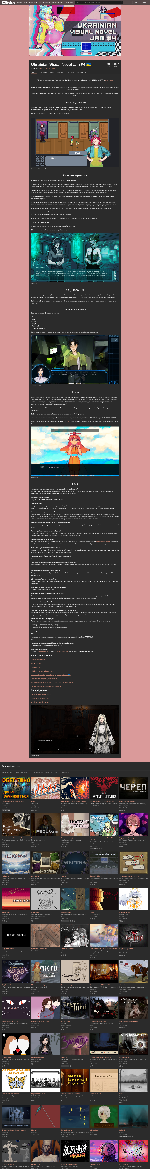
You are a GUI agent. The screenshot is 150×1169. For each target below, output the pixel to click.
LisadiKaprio (93, 844)
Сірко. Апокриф (125, 985)
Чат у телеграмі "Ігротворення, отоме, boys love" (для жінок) (52, 682)
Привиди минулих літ (38, 949)
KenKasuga (5, 1098)
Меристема (6, 912)
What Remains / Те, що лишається (102, 802)
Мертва (63, 876)
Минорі (34, 1130)
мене (68, 422)
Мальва (4, 917)
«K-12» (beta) (123, 1164)
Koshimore (122, 842)
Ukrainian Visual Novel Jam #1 (41, 694)
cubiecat (63, 917)
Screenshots (74, 72)
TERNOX (41, 68)
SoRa (62, 951)
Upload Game (44, 2)
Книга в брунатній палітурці (12, 838)
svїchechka (64, 1062)
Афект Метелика (37, 1057)
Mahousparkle (65, 842)
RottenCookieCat (36, 1096)
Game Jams (33, 2)
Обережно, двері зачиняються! (13, 802)
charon (121, 1023)
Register (144, 2)
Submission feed (86, 72)
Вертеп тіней (65, 1021)
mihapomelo (5, 1025)
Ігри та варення (124, 880)
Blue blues (34, 989)
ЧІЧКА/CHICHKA (95, 806)
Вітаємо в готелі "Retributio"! (100, 985)
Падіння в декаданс (126, 949)
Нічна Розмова (66, 912)
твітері (58, 651)
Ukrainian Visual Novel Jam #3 (41, 702)
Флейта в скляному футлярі (129, 876)
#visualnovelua (50, 68)
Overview (34, 72)
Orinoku (4, 989)
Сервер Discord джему (39, 660)
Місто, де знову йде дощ (40, 985)
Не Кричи (5, 876)
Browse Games (22, 2)
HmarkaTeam (5, 880)
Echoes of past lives (67, 949)
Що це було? (94, 1130)
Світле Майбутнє (96, 876)
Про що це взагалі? (9, 1164)
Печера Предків (66, 1130)
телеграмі (64, 651)
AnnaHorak (64, 806)
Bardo (92, 912)
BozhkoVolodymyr (124, 1098)
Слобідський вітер (125, 989)
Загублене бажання (9, 985)
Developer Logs (57, 2)
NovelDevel (5, 1062)
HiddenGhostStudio (37, 1059)
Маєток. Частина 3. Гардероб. (71, 1094)
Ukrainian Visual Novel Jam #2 (41, 698)
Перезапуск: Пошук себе (40, 1021)
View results (109, 80)
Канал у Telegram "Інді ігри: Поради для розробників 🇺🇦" (51, 675)
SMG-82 (92, 1062)
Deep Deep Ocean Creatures (69, 1166)
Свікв (121, 1094)
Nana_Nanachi (94, 953)
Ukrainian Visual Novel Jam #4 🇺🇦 (61, 64)
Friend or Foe (64, 989)
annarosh (122, 1132)
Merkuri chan (64, 1098)
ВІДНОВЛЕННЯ (125, 1057)
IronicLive (93, 989)
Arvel (91, 1025)
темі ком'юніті (43, 651)
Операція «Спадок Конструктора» (14, 1130)
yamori (33, 842)
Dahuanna (5, 806)
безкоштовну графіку (103, 542)
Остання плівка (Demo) (69, 1164)
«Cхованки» (35, 912)
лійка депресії (95, 1164)
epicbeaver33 (35, 1023)
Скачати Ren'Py (36, 667)
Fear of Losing (6, 1057)
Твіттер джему (36, 663)
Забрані (122, 1130)
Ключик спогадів (67, 985)
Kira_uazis (34, 1132)
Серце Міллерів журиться (128, 1021)
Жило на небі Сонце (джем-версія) (73, 802)
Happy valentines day (126, 838)
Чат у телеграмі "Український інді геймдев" (46, 686)
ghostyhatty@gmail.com (38, 917)
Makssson (5, 953)
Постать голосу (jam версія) (70, 838)
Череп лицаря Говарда (127, 802)
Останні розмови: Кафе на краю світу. (103, 949)
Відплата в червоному (98, 1021)
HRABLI (63, 880)
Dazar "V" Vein (35, 951)
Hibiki (33, 802)
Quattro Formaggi (95, 914)
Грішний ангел (124, 912)
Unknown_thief (123, 806)
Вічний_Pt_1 (35, 1164)
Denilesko (5, 1132)
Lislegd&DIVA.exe (66, 1025)
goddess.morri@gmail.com (68, 1134)
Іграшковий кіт (95, 1094)
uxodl (91, 1132)
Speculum (34, 838)
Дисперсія (35, 876)
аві (91, 1166)
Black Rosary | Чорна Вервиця (100, 1057)
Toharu (121, 951)
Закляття (64, 1057)
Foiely (91, 1096)
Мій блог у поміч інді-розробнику (43, 671)
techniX (4, 842)
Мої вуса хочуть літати (10, 1021)
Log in (135, 2)
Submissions (44, 72)
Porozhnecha (123, 1062)
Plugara (92, 880)
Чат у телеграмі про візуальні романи (44, 679)
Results (54, 72)
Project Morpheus (8, 949)
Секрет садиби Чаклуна (10, 1094)
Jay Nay (33, 806)
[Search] (121, 2)
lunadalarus (34, 880)
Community (69, 2)
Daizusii (121, 917)
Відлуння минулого (38, 1094)
